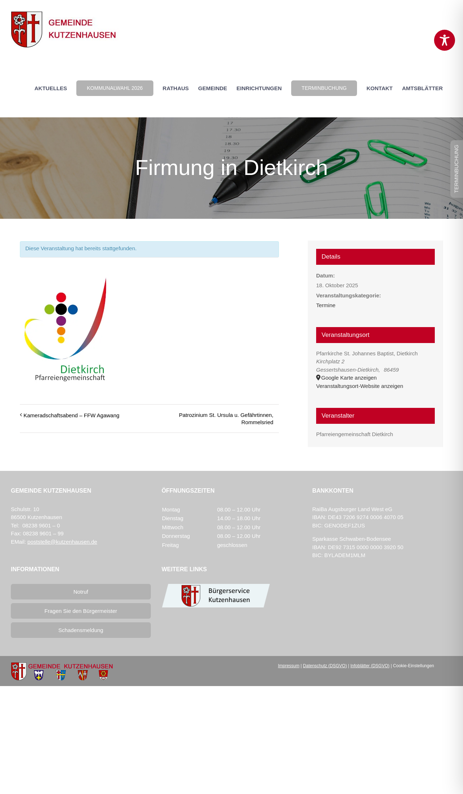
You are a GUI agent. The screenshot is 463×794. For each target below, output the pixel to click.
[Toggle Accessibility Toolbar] (444, 40)
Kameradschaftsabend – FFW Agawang (71, 415)
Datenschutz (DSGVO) (325, 665)
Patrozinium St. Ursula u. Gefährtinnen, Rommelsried (226, 418)
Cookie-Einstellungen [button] (413, 665)
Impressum (288, 665)
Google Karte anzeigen (349, 378)
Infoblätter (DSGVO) (370, 665)
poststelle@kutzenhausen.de (62, 542)
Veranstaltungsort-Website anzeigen (359, 386)
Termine (325, 305)
